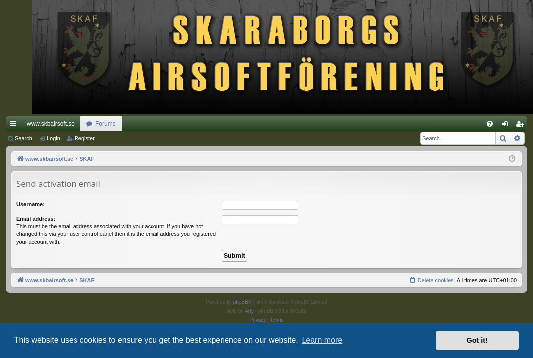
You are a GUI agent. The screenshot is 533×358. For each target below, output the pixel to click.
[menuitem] (489, 123)
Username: (30, 204)
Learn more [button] (322, 340)
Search (23, 138)
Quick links (15, 125)
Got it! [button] (477, 340)
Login (53, 138)
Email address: (35, 219)
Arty (249, 311)
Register (85, 138)
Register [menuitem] (522, 125)
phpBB (240, 302)
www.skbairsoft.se (51, 123)
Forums (105, 123)
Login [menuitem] (507, 125)
